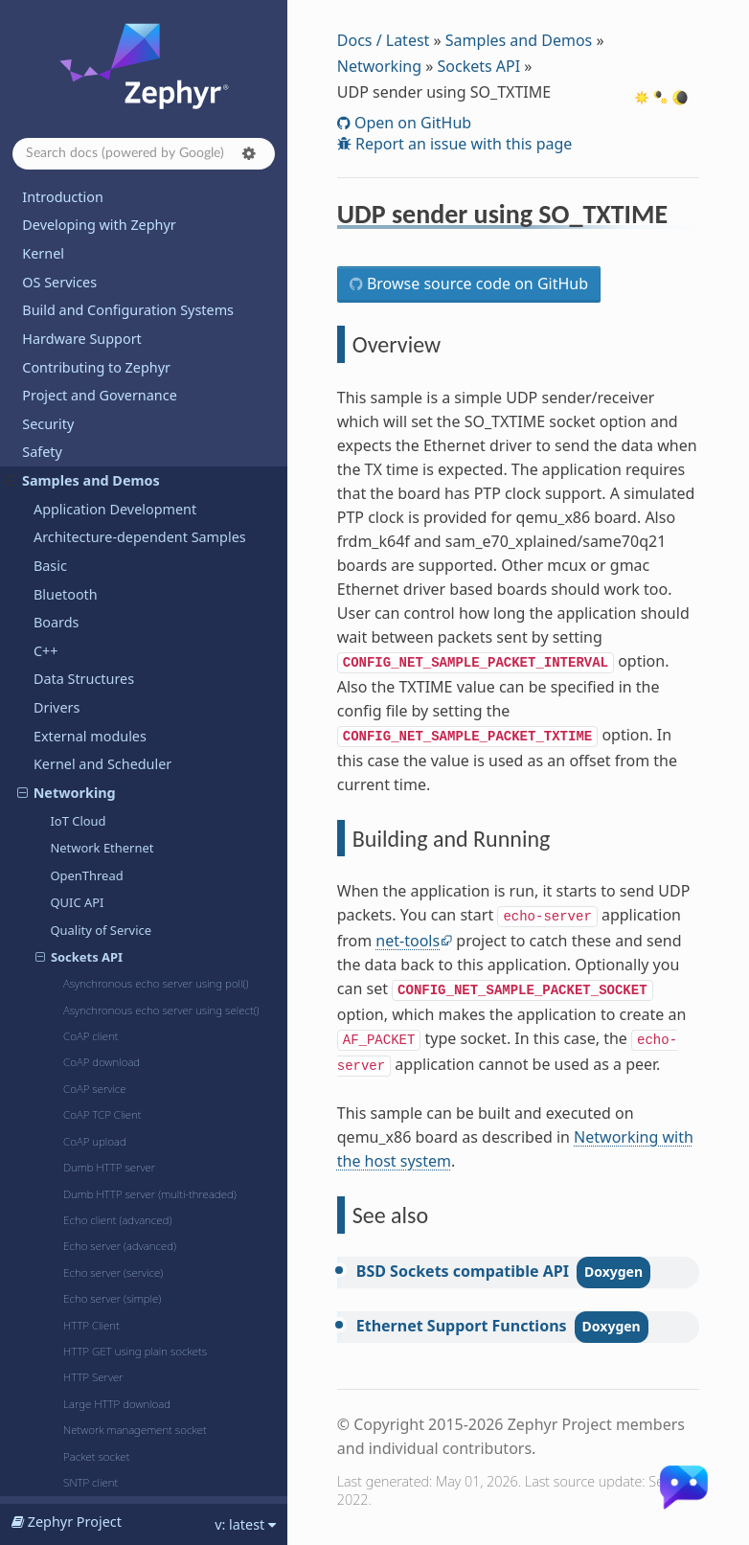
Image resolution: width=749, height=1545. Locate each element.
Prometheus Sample (105, 712)
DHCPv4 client (88, 330)
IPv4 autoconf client (103, 412)
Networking (379, 66)
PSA (46, 985)
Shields (56, 1070)
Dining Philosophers (94, 1241)
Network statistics (97, 658)
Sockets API (478, 66)
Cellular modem (92, 303)
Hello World (68, 1269)
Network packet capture (114, 603)
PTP (60, 767)
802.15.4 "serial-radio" (109, 275)
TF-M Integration (88, 1156)
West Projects (65, 1481)
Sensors (59, 1042)
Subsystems (72, 1099)
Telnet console (88, 848)
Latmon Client (87, 439)
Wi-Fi (64, 249)
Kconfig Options (73, 1425)
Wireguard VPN (91, 931)
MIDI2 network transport (117, 522)
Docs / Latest (383, 40)
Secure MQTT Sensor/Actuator (132, 821)
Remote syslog (89, 794)
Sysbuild (60, 1127)
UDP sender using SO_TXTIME (136, 196)
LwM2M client (87, 467)
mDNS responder (97, 494)
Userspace (67, 1184)
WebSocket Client (105, 222)
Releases (50, 1326)
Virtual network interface (115, 903)
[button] (249, 153)
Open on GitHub (411, 122)
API (33, 1396)
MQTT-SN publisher (102, 576)
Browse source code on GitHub (475, 283)
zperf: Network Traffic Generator (136, 957)
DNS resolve (83, 358)
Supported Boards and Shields (119, 1297)
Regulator (65, 1014)
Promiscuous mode (102, 739)
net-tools (407, 940)
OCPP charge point (101, 684)
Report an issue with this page (462, 143)
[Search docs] (143, 154)
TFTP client (78, 876)
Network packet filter (105, 631)
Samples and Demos (518, 40)
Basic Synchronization (99, 1212)
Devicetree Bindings (86, 1453)
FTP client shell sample (110, 385)
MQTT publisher (93, 548)
